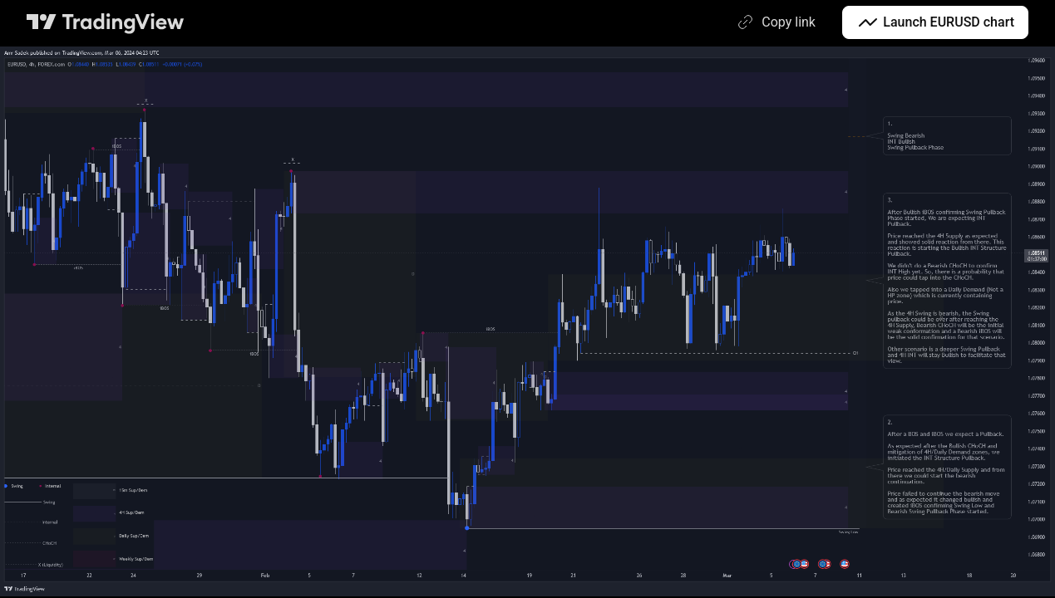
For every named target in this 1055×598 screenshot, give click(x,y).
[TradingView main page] (106, 22)
